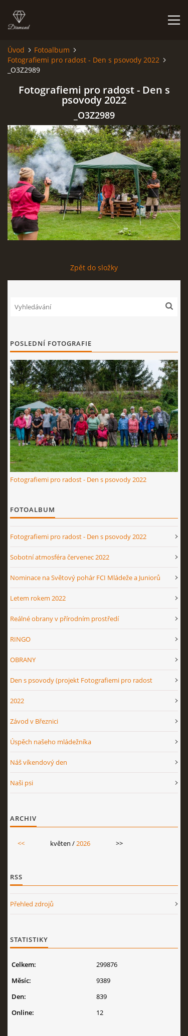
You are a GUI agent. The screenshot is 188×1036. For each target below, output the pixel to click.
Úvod (16, 50)
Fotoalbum (52, 50)
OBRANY (23, 659)
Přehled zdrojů (32, 903)
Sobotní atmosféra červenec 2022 (59, 557)
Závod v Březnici (34, 721)
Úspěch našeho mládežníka (50, 741)
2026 (83, 843)
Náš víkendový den (38, 762)
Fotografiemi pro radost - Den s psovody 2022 (83, 60)
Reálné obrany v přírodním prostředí (64, 618)
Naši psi (21, 782)
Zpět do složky (94, 267)
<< (21, 843)
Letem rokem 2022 (38, 598)
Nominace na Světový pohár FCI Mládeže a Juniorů (85, 577)
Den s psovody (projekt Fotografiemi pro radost (81, 680)
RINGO (20, 639)
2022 (17, 700)
